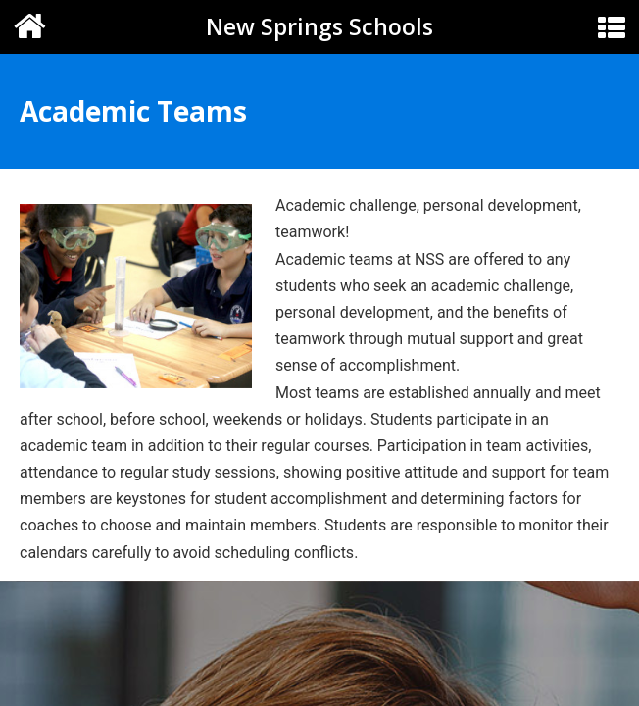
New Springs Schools (319, 26)
